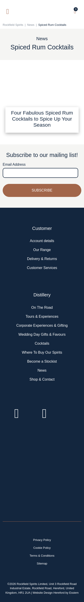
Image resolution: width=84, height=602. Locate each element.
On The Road (42, 307)
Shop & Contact (41, 379)
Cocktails (42, 343)
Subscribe (42, 190)
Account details (42, 241)
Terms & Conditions (42, 555)
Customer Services (42, 268)
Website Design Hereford (49, 592)
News (41, 370)
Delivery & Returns (42, 259)
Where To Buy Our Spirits (42, 352)
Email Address (14, 164)
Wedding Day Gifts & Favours (41, 334)
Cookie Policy (42, 547)
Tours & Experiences (42, 316)
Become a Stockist (42, 361)
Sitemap (42, 563)
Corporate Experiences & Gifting (42, 325)
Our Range (42, 250)
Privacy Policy (42, 540)
